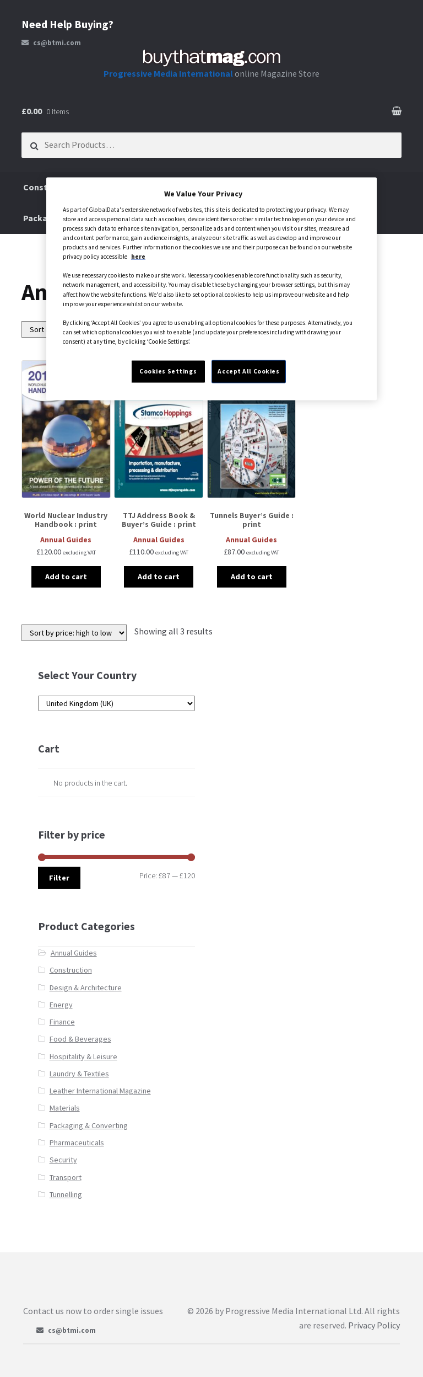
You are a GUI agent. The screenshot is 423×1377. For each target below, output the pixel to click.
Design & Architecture (86, 987)
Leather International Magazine (100, 1091)
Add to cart (66, 576)
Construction (71, 970)
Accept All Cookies (248, 371)
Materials (65, 1108)
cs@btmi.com (51, 42)
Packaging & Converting (89, 1125)
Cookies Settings (168, 371)
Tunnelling (66, 1194)
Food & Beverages (80, 1039)
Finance (62, 1022)
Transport (66, 1177)
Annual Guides (74, 953)
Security (63, 1160)
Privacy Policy (374, 1325)
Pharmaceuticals (77, 1143)
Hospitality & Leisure (83, 1056)
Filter (59, 878)
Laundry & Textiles (79, 1074)
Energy (61, 1005)
